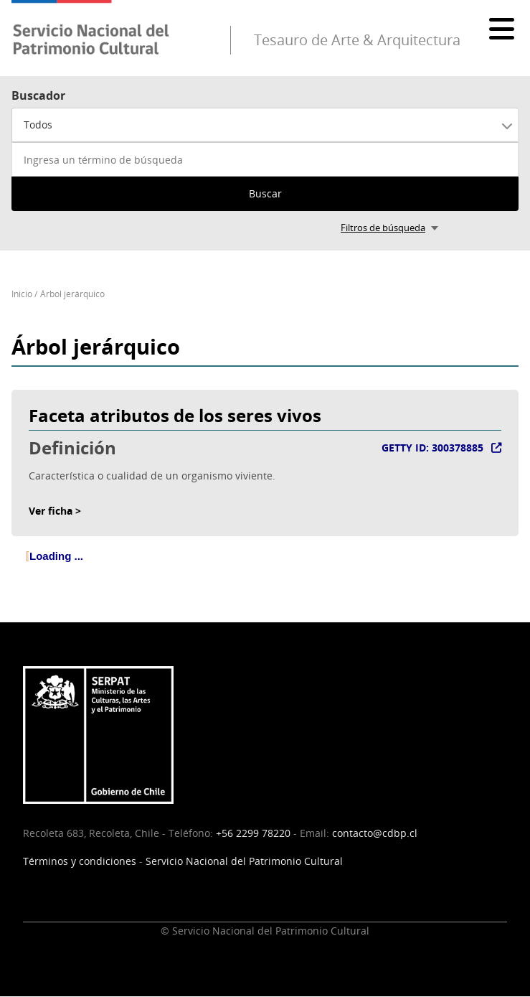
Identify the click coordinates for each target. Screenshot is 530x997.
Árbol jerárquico (72, 294)
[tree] (265, 568)
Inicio (21, 294)
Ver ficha (50, 511)
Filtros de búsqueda (383, 227)
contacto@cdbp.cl (374, 833)
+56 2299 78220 (253, 833)
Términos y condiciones (79, 861)
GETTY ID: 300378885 (432, 447)
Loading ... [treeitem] (56, 556)
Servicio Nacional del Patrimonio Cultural (244, 861)
